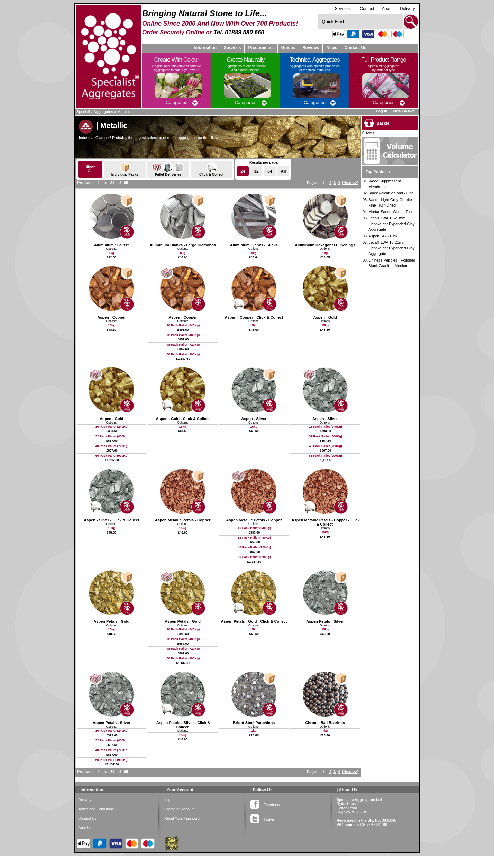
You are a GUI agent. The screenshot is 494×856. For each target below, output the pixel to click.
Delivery (407, 8)
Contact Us (355, 47)
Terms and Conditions (96, 809)
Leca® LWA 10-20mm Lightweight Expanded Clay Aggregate (391, 223)
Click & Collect (211, 169)
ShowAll (90, 168)
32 (256, 171)
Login (168, 800)
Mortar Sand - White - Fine (390, 212)
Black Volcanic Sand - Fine (391, 193)
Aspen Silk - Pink (382, 236)
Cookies (85, 828)
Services (343, 8)
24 (242, 171)
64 (269, 171)
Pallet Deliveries (168, 169)
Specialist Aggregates (94, 112)
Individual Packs (125, 169)
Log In (381, 111)
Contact (367, 8)
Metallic (123, 112)
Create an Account (179, 809)
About (387, 8)
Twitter (262, 817)
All (283, 171)
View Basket (404, 111)
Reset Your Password (182, 818)
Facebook (265, 803)
